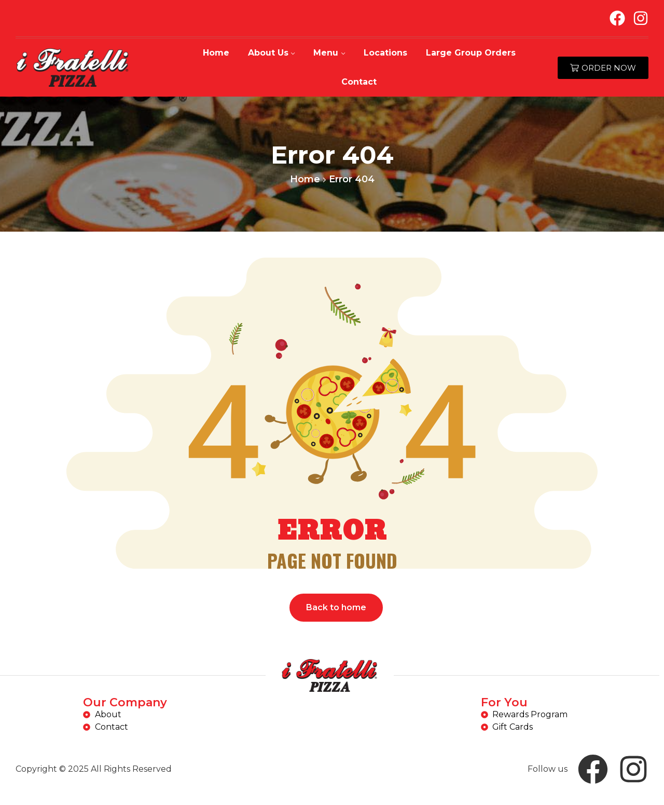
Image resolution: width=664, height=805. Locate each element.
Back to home (336, 607)
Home (305, 179)
